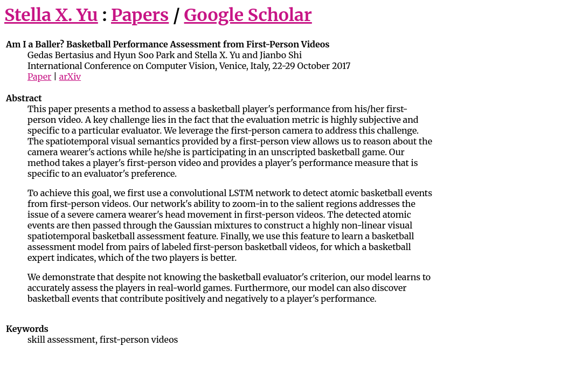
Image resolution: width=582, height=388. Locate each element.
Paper (39, 76)
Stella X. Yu (51, 15)
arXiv (70, 76)
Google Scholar (248, 15)
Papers (140, 15)
